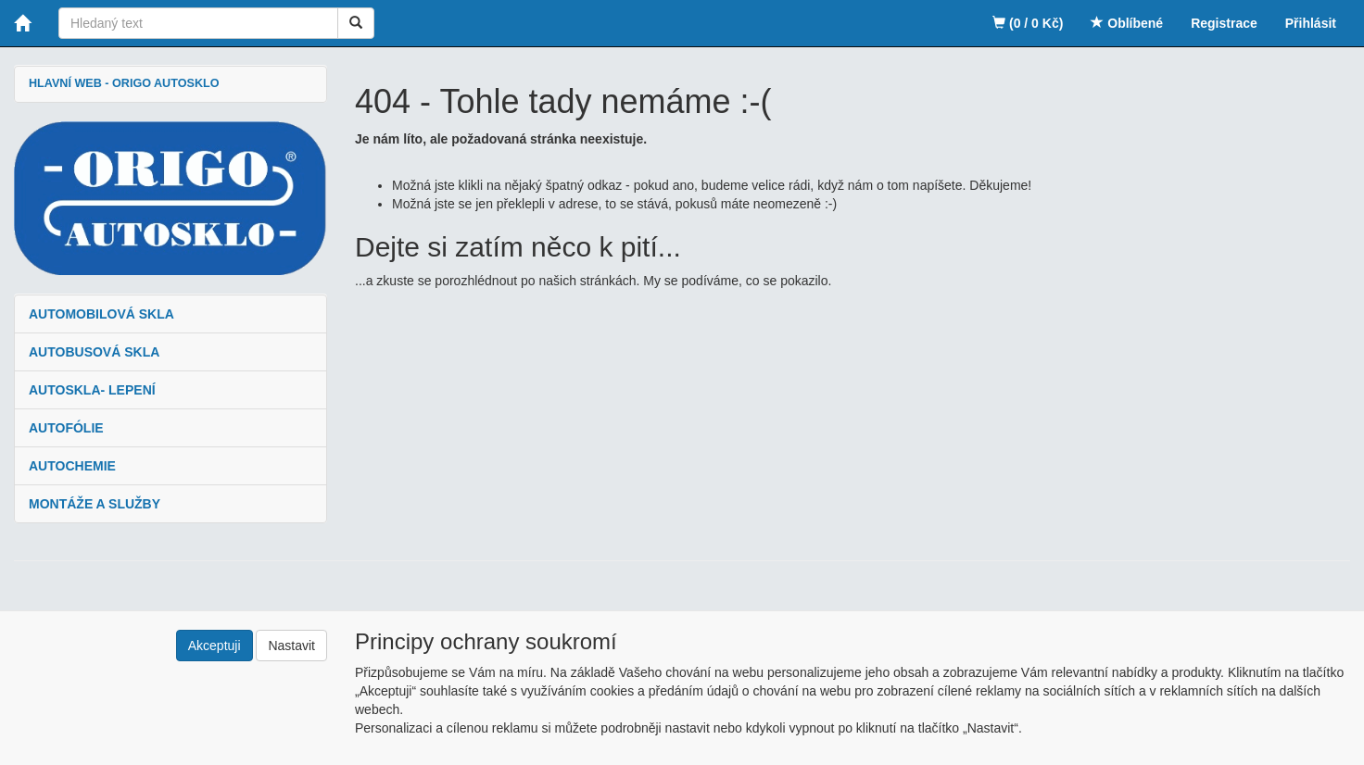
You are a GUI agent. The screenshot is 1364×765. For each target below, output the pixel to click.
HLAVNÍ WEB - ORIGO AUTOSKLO (124, 83)
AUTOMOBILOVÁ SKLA (101, 314)
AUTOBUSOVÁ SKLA (94, 352)
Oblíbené (1127, 23)
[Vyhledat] (355, 23)
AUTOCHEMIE (72, 465)
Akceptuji (214, 645)
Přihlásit (1310, 23)
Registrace (1224, 23)
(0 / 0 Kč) (1027, 23)
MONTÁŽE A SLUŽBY (94, 503)
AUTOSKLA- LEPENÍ (92, 389)
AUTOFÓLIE (66, 427)
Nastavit (291, 645)
